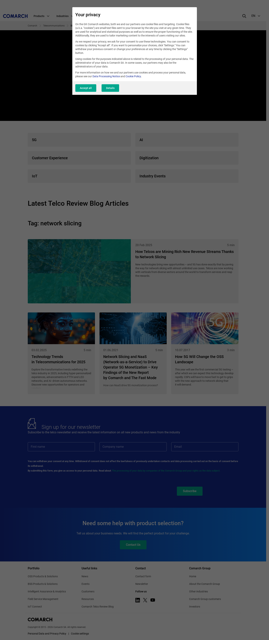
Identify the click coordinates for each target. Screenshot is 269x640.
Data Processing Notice (106, 76)
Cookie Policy (133, 76)
